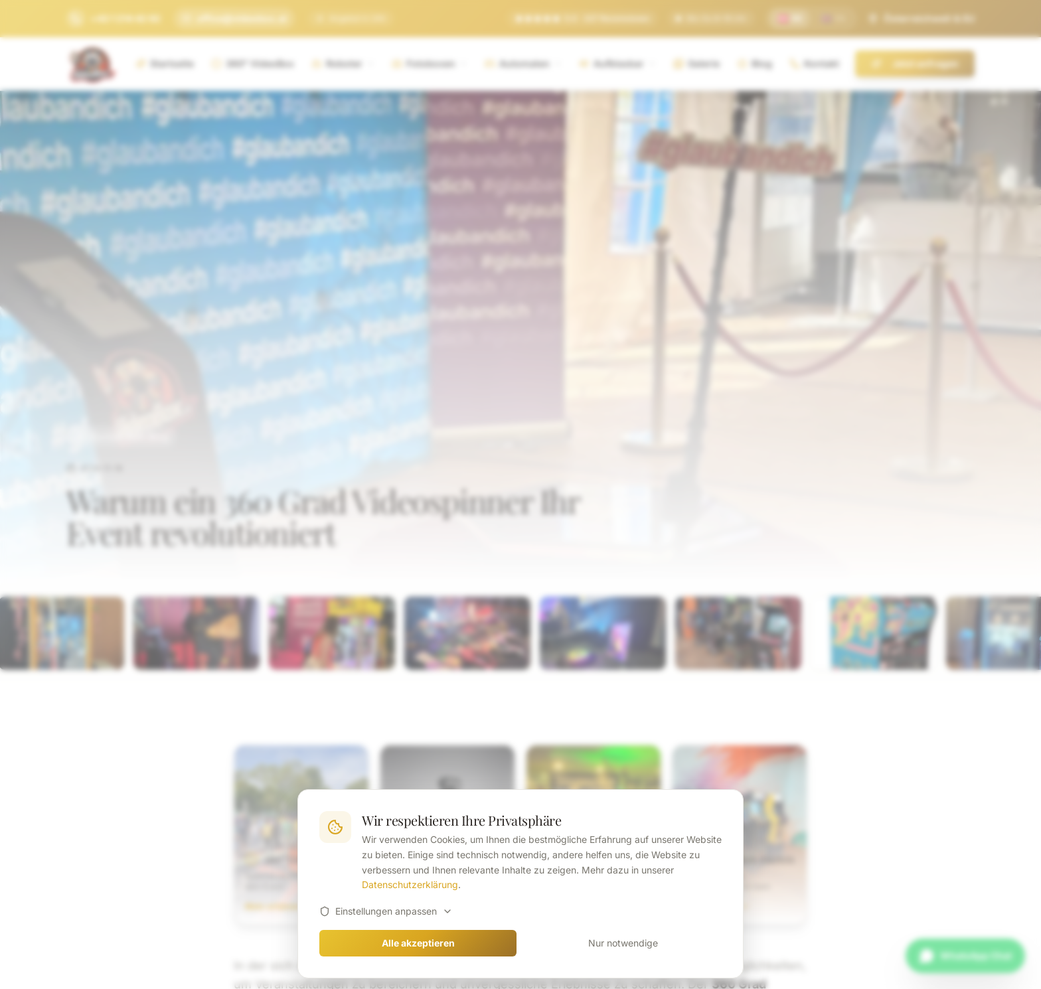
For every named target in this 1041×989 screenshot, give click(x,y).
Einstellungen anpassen (386, 911)
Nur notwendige (623, 943)
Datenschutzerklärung (410, 884)
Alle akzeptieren (418, 943)
